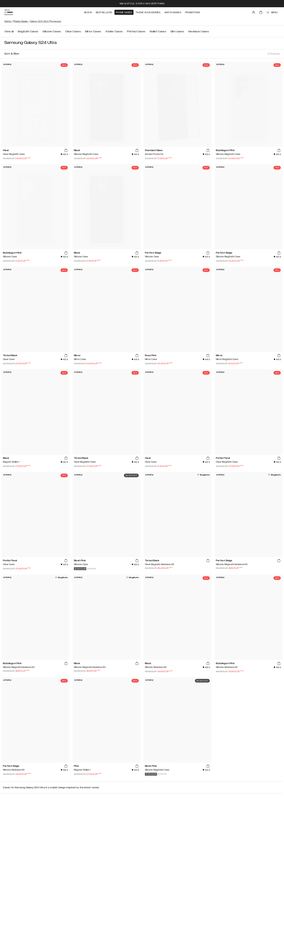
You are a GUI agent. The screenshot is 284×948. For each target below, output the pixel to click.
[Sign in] (253, 12)
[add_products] (66, 150)
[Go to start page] (8, 12)
